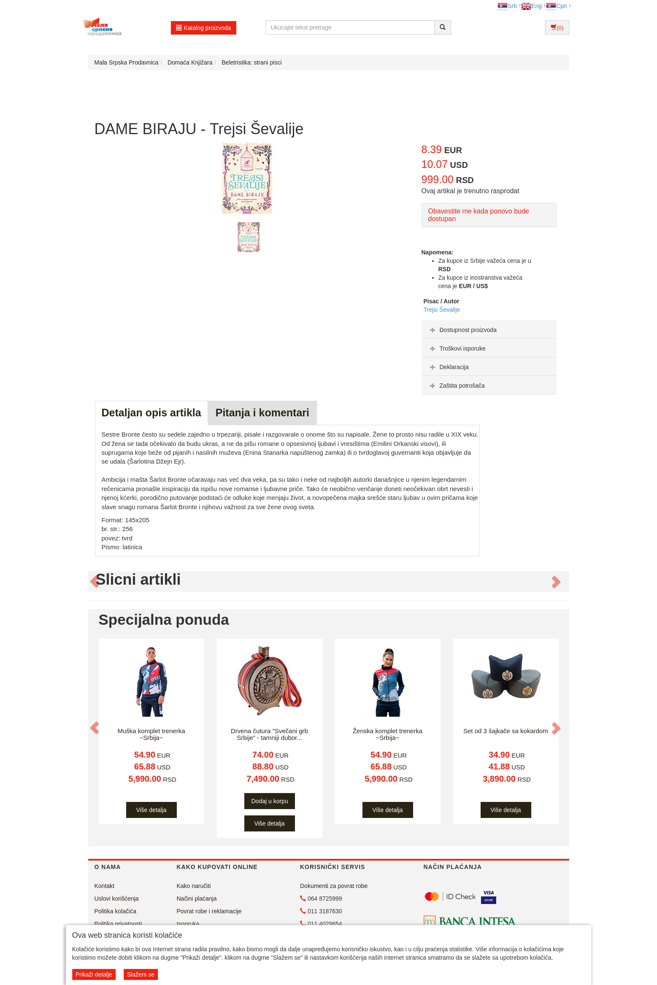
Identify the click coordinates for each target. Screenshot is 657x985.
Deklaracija (448, 367)
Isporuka (188, 923)
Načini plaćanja (197, 898)
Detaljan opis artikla (151, 412)
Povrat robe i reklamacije (209, 911)
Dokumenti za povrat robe (334, 885)
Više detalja (151, 810)
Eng (531, 6)
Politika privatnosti (118, 923)
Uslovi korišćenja (117, 898)
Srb (507, 6)
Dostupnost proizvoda (462, 330)
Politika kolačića (116, 911)
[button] (95, 581)
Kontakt (104, 885)
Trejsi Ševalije (442, 309)
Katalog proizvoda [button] (203, 27)
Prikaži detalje (94, 974)
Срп (556, 6)
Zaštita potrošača (456, 385)
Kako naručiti (194, 885)
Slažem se (140, 974)
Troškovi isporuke (457, 348)
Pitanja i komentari (262, 412)
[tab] (489, 329)
